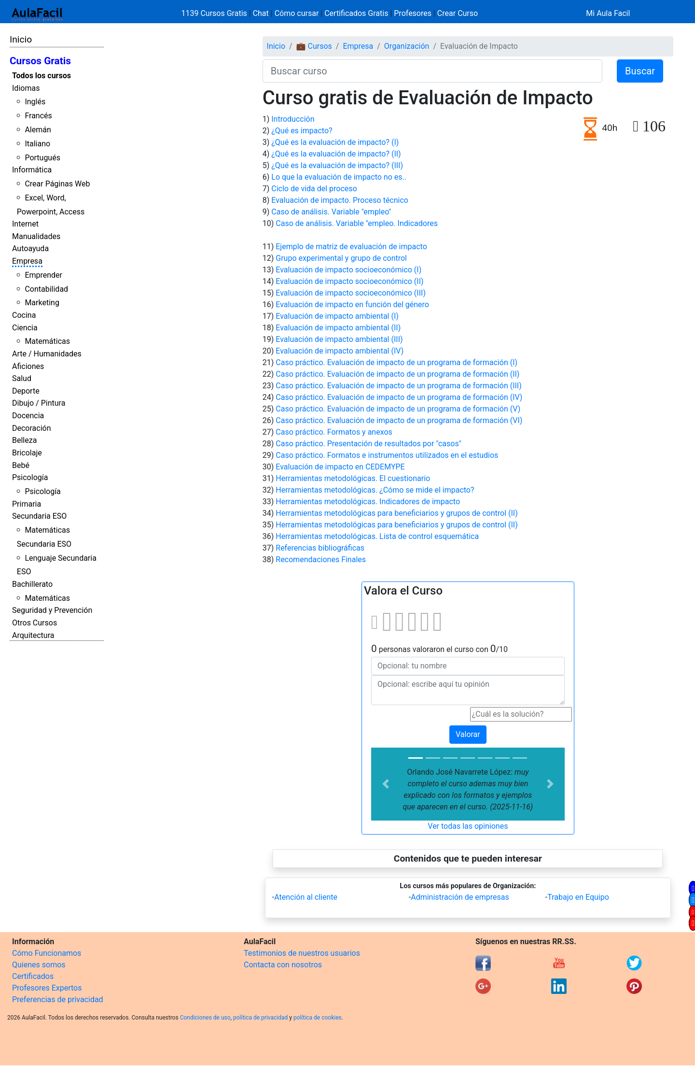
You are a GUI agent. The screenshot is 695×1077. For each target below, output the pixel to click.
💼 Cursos (314, 46)
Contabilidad (46, 289)
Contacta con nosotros (283, 964)
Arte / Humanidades (47, 353)
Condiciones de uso (205, 1017)
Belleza (24, 440)
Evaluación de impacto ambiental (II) (338, 327)
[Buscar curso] (432, 71)
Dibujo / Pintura (38, 403)
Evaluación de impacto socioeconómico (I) (348, 269)
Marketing (42, 302)
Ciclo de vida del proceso (314, 188)
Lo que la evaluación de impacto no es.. (338, 177)
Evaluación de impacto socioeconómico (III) (351, 293)
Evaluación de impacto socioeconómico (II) (349, 281)
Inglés (35, 101)
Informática (32, 169)
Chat (261, 13)
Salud (21, 378)
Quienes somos (39, 964)
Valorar (468, 734)
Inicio (21, 39)
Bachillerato (32, 584)
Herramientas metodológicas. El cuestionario (353, 478)
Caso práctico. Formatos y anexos (334, 432)
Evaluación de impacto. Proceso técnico (339, 200)
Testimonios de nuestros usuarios (302, 953)
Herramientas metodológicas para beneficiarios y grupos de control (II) (397, 513)
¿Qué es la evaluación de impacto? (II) (336, 153)
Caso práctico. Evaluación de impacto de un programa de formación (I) (396, 362)
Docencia (28, 415)
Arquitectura (33, 635)
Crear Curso (457, 13)
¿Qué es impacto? (301, 130)
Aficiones (28, 366)
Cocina (24, 315)
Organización (407, 46)
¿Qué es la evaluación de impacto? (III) (337, 165)
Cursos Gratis (40, 61)
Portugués (42, 157)
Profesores (412, 13)
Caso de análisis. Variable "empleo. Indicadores (357, 223)
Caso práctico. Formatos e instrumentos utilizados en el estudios (387, 455)
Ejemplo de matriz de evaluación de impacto (351, 246)
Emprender (43, 275)
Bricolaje (27, 452)
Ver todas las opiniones (468, 826)
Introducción (292, 119)
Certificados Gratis (356, 13)
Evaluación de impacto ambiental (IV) (339, 350)
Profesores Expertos (47, 987)
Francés (38, 115)
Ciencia (25, 327)
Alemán (38, 129)
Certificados (33, 976)
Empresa (27, 261)
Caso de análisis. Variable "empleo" (331, 211)
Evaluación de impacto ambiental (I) (337, 316)
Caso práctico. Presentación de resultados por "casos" (368, 443)
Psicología (30, 477)
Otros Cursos (34, 622)
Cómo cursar (297, 13)
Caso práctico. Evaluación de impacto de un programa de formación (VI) (399, 420)
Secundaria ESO (39, 516)
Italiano (37, 143)
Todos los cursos (41, 75)
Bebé (20, 465)
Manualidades (36, 236)
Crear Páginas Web (57, 183)
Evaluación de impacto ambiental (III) (339, 339)
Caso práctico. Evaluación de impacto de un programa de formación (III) (399, 385)
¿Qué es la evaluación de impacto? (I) (335, 142)
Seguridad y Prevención (52, 610)
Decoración (31, 428)
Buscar (640, 71)
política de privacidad (260, 1017)
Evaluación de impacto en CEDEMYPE (340, 466)
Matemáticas (47, 341)
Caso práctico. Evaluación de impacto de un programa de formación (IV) (399, 397)
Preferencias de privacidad (57, 999)
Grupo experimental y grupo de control (341, 258)
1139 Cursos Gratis (215, 13)
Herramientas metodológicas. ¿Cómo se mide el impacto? (375, 490)
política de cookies (317, 1017)
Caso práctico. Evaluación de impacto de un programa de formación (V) (398, 408)
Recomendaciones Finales (321, 559)
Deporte (26, 391)
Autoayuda (30, 248)
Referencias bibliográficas (320, 548)
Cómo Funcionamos (46, 953)
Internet (25, 223)
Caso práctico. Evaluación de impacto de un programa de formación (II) (397, 374)
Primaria (26, 504)
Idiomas (26, 88)
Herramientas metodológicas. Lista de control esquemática (377, 536)
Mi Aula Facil (608, 13)
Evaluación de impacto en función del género (352, 304)
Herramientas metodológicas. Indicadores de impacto (368, 501)
